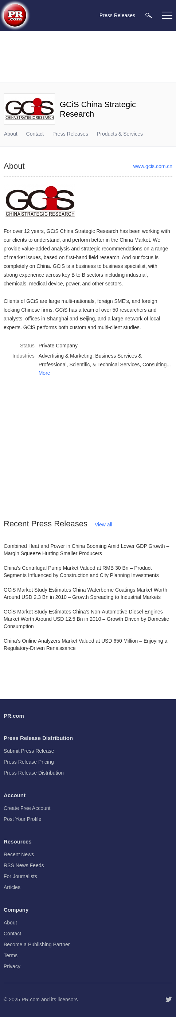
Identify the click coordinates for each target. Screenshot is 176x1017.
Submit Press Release (29, 751)
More (44, 373)
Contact (35, 134)
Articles (12, 887)
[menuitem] (148, 15)
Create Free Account (27, 808)
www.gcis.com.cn (152, 166)
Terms (10, 955)
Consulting (154, 364)
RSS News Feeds (24, 865)
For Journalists (20, 876)
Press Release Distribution (34, 773)
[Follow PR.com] (168, 999)
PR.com (30, 999)
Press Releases (70, 134)
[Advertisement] (88, 56)
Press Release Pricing (29, 762)
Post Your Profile (23, 819)
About (10, 134)
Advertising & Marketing (66, 356)
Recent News (19, 854)
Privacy (12, 966)
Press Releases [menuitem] (117, 15)
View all (103, 524)
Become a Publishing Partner (37, 944)
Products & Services (120, 134)
